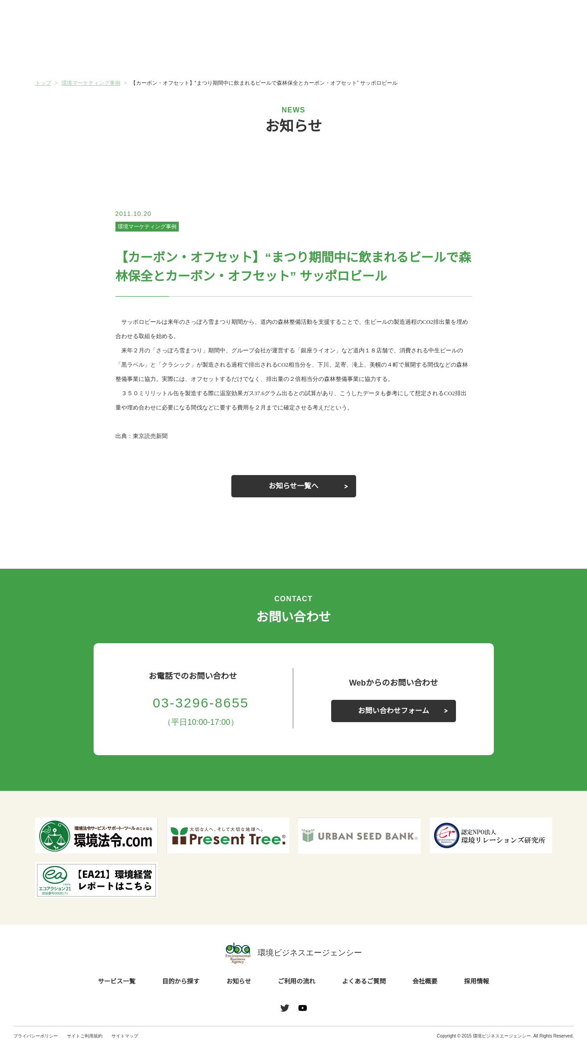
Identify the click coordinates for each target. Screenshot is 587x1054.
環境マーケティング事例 (147, 226)
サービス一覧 (78, 53)
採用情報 (476, 989)
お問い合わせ (550, 19)
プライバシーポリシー (35, 1044)
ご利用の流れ (336, 53)
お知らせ (250, 52)
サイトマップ (124, 1044)
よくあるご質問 (422, 53)
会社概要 (509, 53)
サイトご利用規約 (85, 1044)
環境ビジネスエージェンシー (294, 961)
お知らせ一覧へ (294, 494)
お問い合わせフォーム (393, 719)
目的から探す (164, 53)
